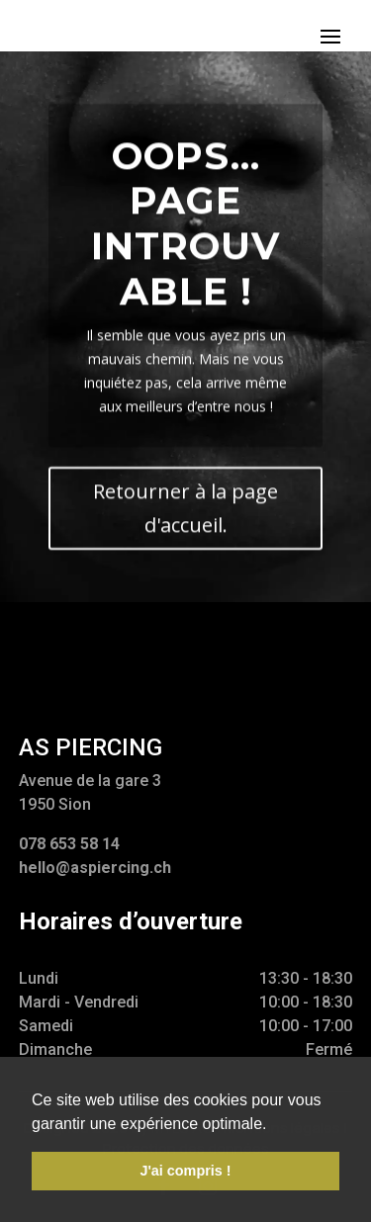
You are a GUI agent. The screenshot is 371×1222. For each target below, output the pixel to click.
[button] (274, 1125)
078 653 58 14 (69, 843)
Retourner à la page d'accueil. (185, 517)
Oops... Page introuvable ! (185, 232)
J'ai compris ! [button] (185, 1170)
